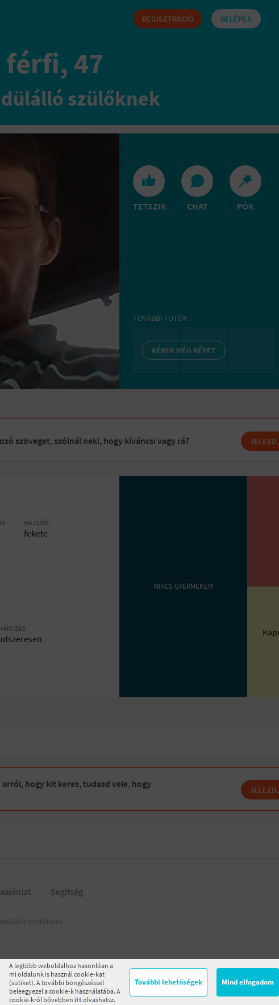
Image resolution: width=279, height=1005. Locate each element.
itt (78, 999)
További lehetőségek (168, 982)
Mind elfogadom (248, 982)
